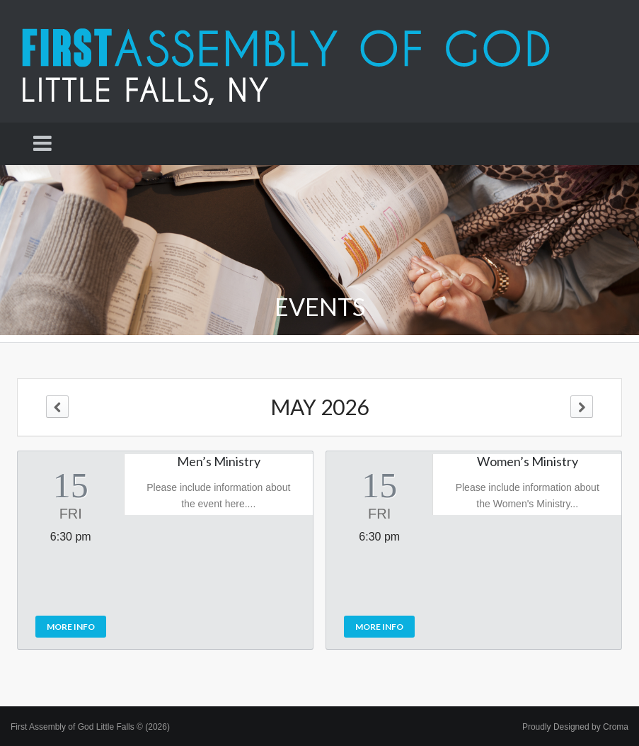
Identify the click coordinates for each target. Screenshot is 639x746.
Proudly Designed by (575, 727)
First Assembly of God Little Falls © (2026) (90, 727)
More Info (71, 626)
